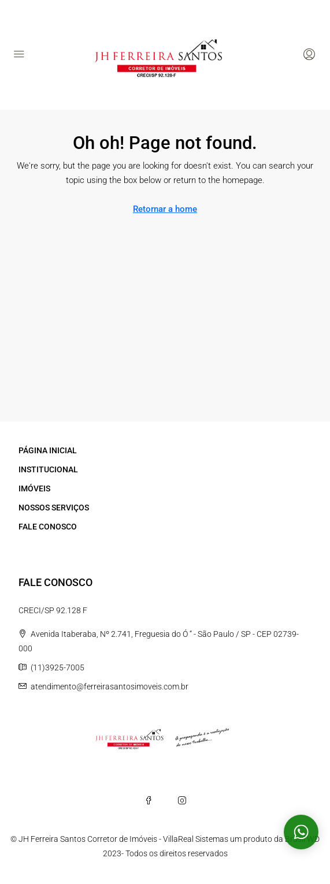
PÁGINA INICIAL (47, 450)
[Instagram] (182, 800)
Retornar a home (165, 209)
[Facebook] (148, 800)
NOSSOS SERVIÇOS (53, 507)
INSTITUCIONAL (48, 469)
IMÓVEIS (34, 488)
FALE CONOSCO (47, 526)
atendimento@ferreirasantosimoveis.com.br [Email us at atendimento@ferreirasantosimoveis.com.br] (109, 686)
